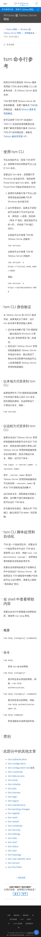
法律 (8, 915)
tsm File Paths (15, 867)
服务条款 (16, 915)
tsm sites (12, 838)
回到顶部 (20, 878)
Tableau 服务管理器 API (15, 136)
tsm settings (14, 834)
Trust (22, 919)
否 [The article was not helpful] (24, 894)
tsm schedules (15, 825)
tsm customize (15, 772)
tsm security (14, 830)
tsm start (12, 842)
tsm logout (13, 801)
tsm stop (12, 850)
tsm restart (13, 821)
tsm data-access (16, 776)
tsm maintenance (16, 805)
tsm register (14, 813)
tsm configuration (17, 763)
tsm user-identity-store (19, 859)
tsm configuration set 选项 (21, 767)
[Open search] (37, 4)
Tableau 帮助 (10, 29)
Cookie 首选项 (17, 923)
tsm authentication (17, 759)
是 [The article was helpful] (16, 894)
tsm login (12, 796)
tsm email (13, 780)
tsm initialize (14, 784)
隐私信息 (26, 915)
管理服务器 (29, 33)
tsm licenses (14, 792)
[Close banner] (38, 9)
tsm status (13, 846)
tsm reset (12, 817)
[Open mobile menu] (5, 3)
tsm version (14, 863)
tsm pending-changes (19, 809)
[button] (4, 45)
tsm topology (14, 854)
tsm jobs (12, 788)
